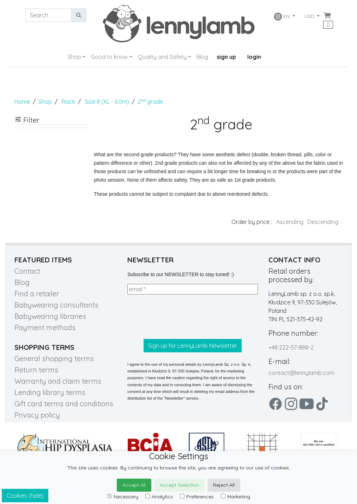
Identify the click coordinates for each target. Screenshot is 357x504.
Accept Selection (179, 485)
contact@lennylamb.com (301, 372)
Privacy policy (37, 415)
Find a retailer (36, 293)
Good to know (109, 56)
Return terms (36, 369)
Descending (323, 221)
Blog (202, 56)
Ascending (289, 221)
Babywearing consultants (56, 304)
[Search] (48, 15)
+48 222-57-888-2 (291, 347)
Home (22, 101)
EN (282, 16)
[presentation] (181, 316)
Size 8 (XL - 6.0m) (107, 101)
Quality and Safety (162, 56)
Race (68, 101)
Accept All (134, 485)
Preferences (197, 496)
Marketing (235, 496)
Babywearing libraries (50, 316)
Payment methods (44, 327)
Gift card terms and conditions (63, 403)
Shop (74, 56)
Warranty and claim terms (57, 381)
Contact (27, 271)
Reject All (224, 485)
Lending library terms (49, 392)
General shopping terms (54, 358)
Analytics (159, 496)
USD (310, 16)
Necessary (122, 496)
